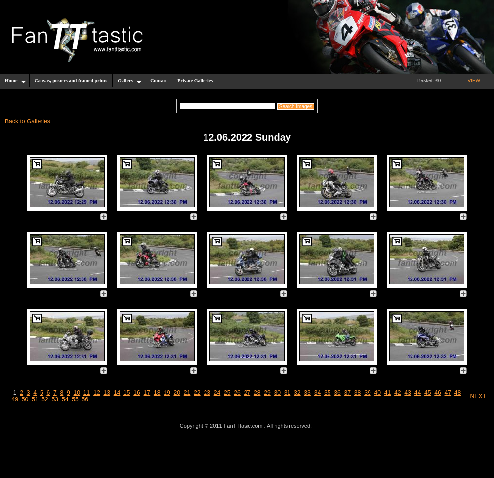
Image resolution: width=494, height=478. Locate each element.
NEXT (478, 396)
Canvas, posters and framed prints (71, 80)
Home (15, 81)
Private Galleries (195, 80)
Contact (158, 80)
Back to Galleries (27, 121)
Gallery (130, 81)
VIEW (473, 80)
